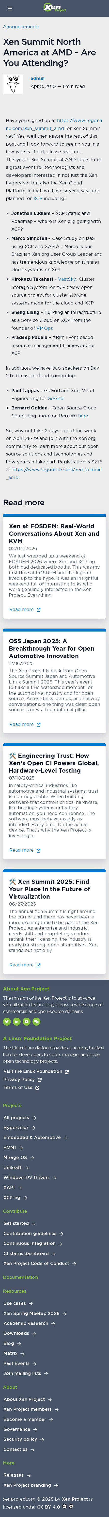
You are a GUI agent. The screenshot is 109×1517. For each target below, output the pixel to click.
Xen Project (75, 1499)
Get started (16, 1223)
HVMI (9, 1147)
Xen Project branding (27, 1485)
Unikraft (12, 1167)
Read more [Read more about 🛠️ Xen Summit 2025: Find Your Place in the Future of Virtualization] (25, 965)
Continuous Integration (29, 1243)
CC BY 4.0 (48, 1507)
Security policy (20, 1439)
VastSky (67, 279)
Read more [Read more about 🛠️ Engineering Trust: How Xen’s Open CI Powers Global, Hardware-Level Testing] (25, 850)
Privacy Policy (22, 1079)
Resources (14, 1291)
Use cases (14, 1303)
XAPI (9, 1187)
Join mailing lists (22, 1373)
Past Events (16, 1363)
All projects (16, 1117)
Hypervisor (15, 1127)
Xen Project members (27, 1409)
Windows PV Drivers (26, 1177)
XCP (38, 198)
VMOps (44, 328)
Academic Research (25, 1323)
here (82, 416)
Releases (13, 1475)
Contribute (15, 1211)
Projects (12, 1105)
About (10, 1387)
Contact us (15, 1449)
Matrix (10, 1353)
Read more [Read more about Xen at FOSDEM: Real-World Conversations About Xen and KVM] (25, 609)
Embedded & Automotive (32, 1137)
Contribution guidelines (29, 1233)
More (9, 1463)
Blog (8, 1343)
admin (38, 78)
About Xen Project (24, 1399)
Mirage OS (15, 1157)
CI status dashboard (26, 1253)
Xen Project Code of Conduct (36, 1263)
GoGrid (55, 398)
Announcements (21, 26)
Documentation (20, 1277)
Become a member (24, 1419)
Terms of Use (21, 1087)
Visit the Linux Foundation (36, 1071)
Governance (16, 1429)
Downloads (16, 1333)
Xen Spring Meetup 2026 (31, 1313)
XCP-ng (11, 1197)
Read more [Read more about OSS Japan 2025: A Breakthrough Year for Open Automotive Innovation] (25, 724)
